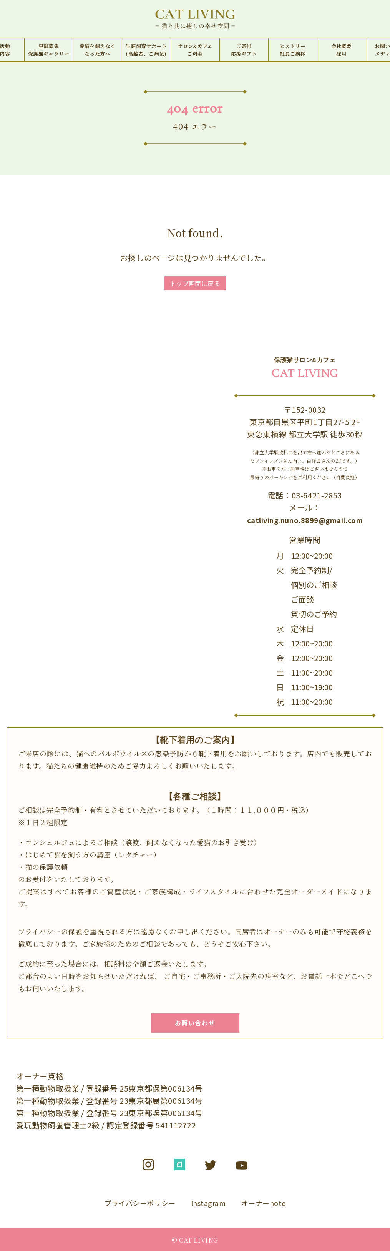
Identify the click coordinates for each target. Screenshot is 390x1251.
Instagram (208, 1203)
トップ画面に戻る (195, 283)
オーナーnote (263, 1203)
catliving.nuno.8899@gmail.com (305, 520)
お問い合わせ (195, 1022)
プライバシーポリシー (139, 1203)
